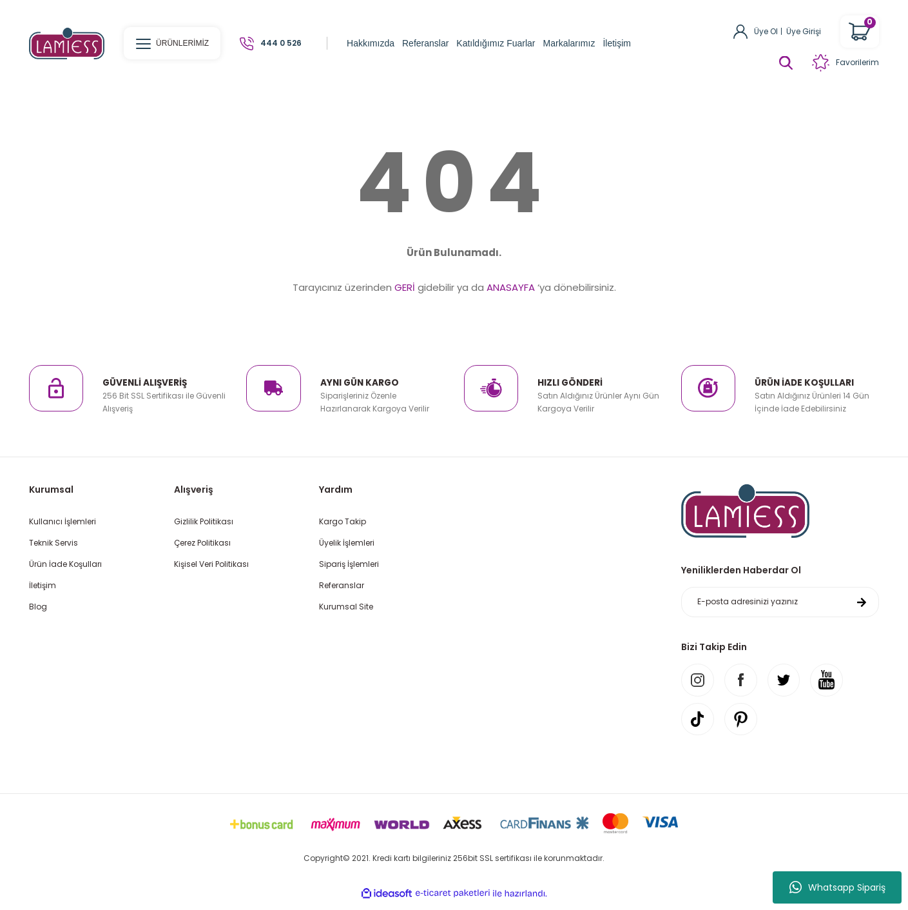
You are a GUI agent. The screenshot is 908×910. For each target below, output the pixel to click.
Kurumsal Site (346, 606)
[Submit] (861, 603)
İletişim (42, 585)
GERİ (404, 287)
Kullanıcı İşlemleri (62, 521)
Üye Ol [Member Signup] (766, 31)
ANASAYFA (511, 287)
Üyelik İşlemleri (346, 542)
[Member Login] (740, 30)
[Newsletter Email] (780, 603)
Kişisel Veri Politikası (211, 564)
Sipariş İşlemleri (349, 564)
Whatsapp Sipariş (837, 887)
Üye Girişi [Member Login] (803, 31)
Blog (38, 606)
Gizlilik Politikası (203, 521)
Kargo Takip (342, 521)
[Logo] (66, 42)
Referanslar (341, 585)
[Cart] (859, 31)
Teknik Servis (53, 542)
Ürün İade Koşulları (65, 564)
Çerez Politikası (202, 542)
